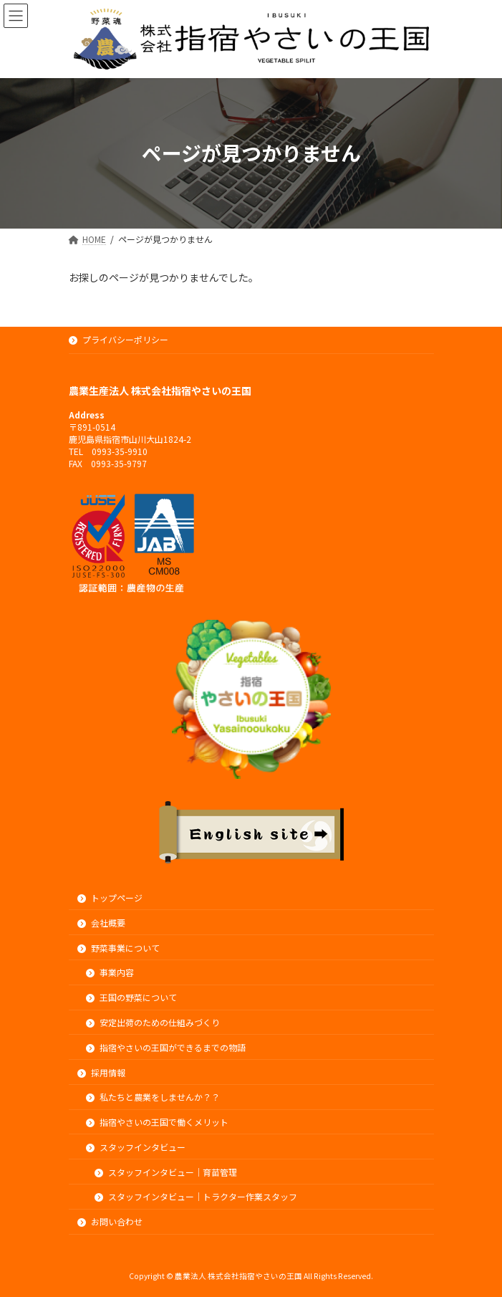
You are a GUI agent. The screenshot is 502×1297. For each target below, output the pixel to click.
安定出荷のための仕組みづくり (153, 1022)
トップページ (110, 897)
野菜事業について (118, 947)
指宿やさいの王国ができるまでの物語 (166, 1046)
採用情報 (101, 1072)
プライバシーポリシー (119, 339)
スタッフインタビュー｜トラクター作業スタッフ (196, 1196)
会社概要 (101, 922)
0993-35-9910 (120, 450)
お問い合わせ (110, 1221)
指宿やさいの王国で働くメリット (157, 1122)
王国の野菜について (132, 997)
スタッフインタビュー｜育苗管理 (166, 1171)
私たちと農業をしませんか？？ (153, 1097)
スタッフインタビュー (136, 1146)
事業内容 (110, 972)
